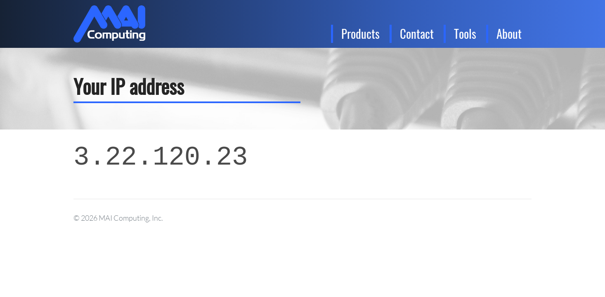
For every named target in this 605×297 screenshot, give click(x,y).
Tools (465, 33)
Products (360, 33)
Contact (417, 33)
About (509, 33)
